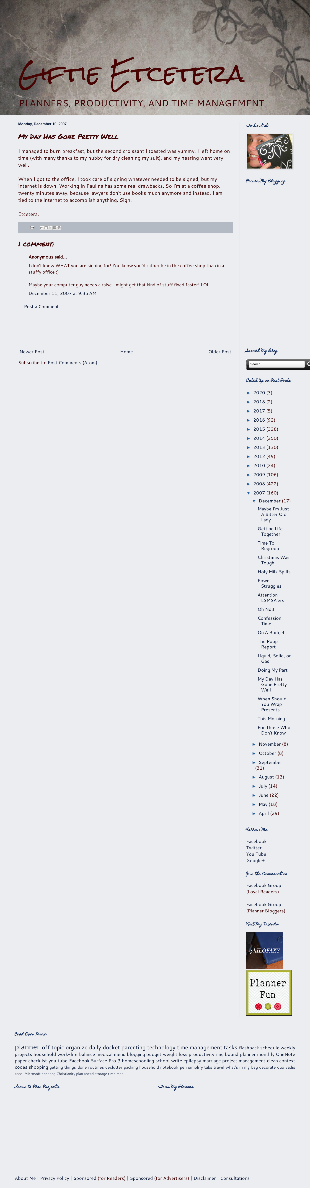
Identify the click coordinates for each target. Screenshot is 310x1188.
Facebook (256, 841)
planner (27, 1046)
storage (101, 1073)
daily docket (104, 1047)
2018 (259, 401)
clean (272, 1060)
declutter (113, 1067)
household (45, 1054)
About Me (25, 1178)
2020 (259, 392)
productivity (201, 1054)
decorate (267, 1067)
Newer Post (31, 351)
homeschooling (138, 1060)
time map (116, 1073)
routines (96, 1067)
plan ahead (85, 1073)
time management (199, 1047)
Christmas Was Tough (273, 560)
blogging (136, 1054)
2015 (259, 429)
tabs (208, 1067)
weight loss (175, 1054)
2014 (259, 438)
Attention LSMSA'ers (271, 597)
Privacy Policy (54, 1178)
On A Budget (271, 632)
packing (131, 1067)
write (176, 1060)
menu (120, 1054)
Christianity (65, 1073)
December (270, 500)
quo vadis (286, 1067)
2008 (259, 483)
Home (126, 351)
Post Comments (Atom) (72, 362)
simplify (195, 1067)
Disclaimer (205, 1178)
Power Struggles (270, 583)
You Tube (256, 854)
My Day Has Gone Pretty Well (272, 684)
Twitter (254, 847)
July (263, 786)
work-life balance (76, 1054)
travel (219, 1067)
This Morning (271, 718)
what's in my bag (242, 1067)
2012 (259, 456)
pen (183, 1067)
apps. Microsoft (28, 1073)
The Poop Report (268, 644)
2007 (259, 492)
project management (243, 1060)
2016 (259, 420)
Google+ (255, 860)
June (264, 795)
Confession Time (269, 621)
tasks (230, 1047)
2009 (259, 474)
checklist (37, 1060)
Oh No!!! (267, 609)
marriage (212, 1060)
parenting (133, 1047)
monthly (265, 1054)
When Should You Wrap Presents (272, 704)
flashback (249, 1047)
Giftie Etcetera (131, 73)
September (270, 762)
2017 (259, 410)
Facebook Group (263, 885)
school (162, 1060)
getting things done (68, 1067)
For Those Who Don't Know (274, 730)
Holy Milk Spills (274, 571)
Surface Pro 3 (106, 1060)
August (267, 776)
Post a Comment (41, 306)
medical (104, 1054)
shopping (38, 1067)
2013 (259, 447)
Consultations (235, 1178)
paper (21, 1060)
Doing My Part (273, 670)
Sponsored (84, 1178)
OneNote (285, 1054)
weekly (288, 1047)
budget (153, 1054)
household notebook (158, 1067)
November (270, 744)
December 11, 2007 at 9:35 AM (62, 293)
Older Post (219, 351)
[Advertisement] (155, 30)
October (268, 753)
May (264, 804)
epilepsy (192, 1060)
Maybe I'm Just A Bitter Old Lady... (273, 514)
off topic (53, 1047)
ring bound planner (236, 1054)
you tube (58, 1060)
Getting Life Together (270, 531)
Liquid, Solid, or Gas (274, 658)
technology (161, 1047)
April (264, 813)
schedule (269, 1047)
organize (77, 1047)
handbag (48, 1073)
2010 (259, 465)
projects (23, 1054)
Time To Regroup (268, 545)
